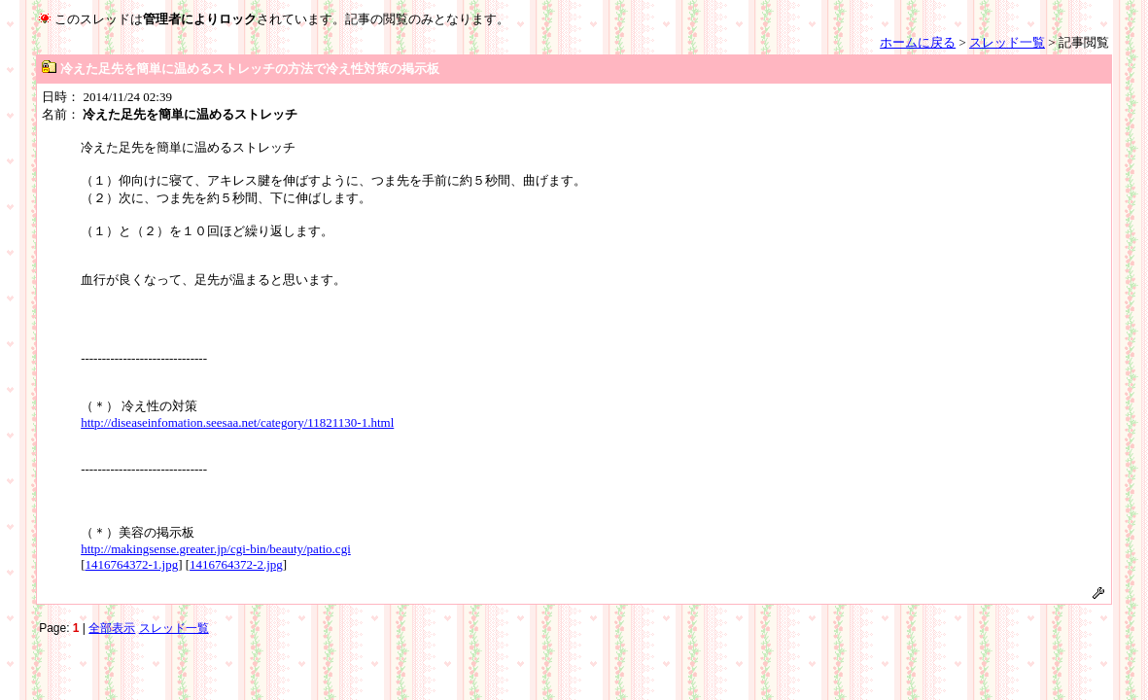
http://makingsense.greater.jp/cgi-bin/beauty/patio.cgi (216, 549)
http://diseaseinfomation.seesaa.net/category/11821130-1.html (237, 422)
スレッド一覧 (1007, 42)
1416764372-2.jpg (236, 564)
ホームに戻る (918, 42)
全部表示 (111, 628)
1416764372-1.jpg (131, 564)
